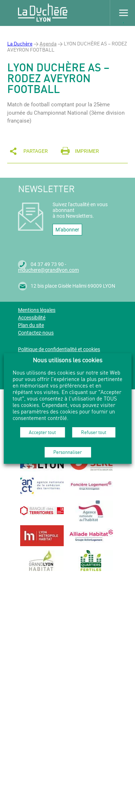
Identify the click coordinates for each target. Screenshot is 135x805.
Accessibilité (31, 317)
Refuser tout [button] (93, 432)
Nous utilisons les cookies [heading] (67, 359)
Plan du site (31, 325)
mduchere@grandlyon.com (48, 270)
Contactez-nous (36, 333)
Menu (122, 12)
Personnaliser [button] (67, 452)
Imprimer (87, 151)
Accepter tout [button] (42, 432)
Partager (35, 151)
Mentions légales (36, 310)
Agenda (48, 43)
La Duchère (19, 43)
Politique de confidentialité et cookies (59, 349)
